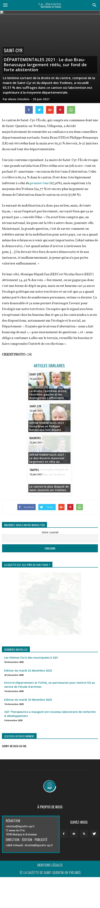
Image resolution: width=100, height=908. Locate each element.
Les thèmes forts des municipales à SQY (31, 657)
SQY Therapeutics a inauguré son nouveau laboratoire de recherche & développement (50, 714)
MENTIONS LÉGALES (50, 865)
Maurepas (35, 438)
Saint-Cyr (13, 50)
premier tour (39, 183)
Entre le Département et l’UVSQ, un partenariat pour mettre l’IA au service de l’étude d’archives (49, 685)
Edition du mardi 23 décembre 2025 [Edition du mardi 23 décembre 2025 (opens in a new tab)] (28, 670)
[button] (94, 5)
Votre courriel (50, 532)
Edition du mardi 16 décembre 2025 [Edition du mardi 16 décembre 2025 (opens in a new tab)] (28, 699)
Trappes (34, 470)
